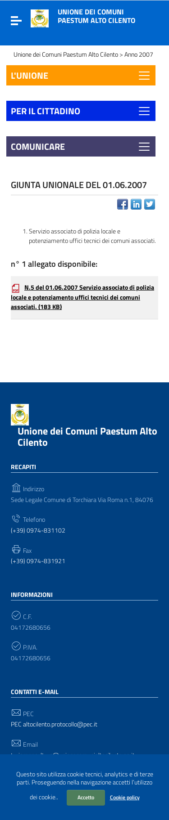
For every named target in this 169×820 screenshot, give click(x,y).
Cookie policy (125, 797)
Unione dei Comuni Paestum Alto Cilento (96, 16)
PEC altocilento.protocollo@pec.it (54, 724)
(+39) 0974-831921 (38, 561)
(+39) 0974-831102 (38, 530)
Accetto (86, 797)
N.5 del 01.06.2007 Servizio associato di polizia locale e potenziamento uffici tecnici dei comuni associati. (82, 297)
